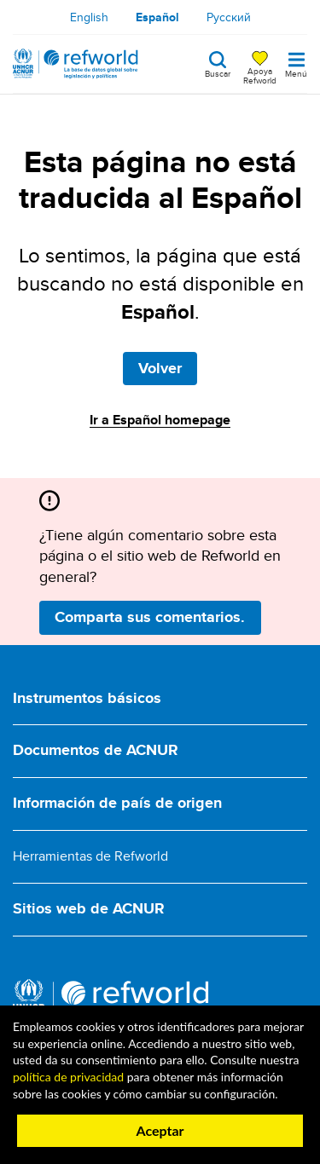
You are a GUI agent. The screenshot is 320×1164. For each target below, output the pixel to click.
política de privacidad (68, 1076)
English (89, 17)
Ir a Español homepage (160, 419)
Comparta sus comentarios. (150, 617)
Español (157, 17)
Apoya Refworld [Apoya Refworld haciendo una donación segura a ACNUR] (259, 75)
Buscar (217, 72)
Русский (229, 17)
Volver (160, 368)
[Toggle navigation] (296, 64)
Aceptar (159, 1130)
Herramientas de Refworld (90, 856)
